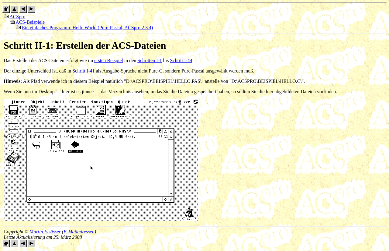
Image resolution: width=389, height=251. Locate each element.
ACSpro (17, 16)
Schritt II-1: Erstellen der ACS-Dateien (85, 45)
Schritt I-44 (181, 60)
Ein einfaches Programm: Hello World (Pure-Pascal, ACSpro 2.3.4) (87, 27)
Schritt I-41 (83, 70)
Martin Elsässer (45, 231)
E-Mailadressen (79, 231)
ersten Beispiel (108, 60)
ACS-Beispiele (30, 22)
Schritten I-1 (149, 60)
